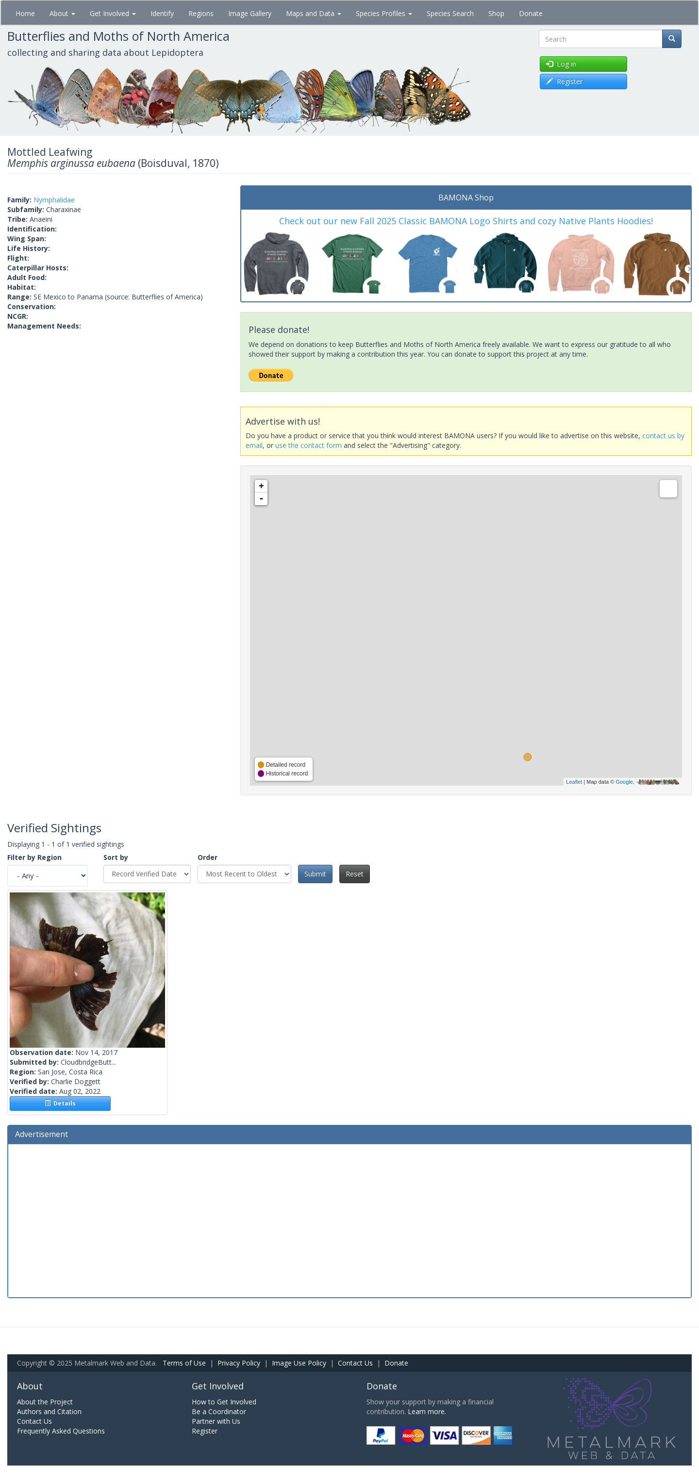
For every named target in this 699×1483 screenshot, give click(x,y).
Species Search (450, 13)
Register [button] (564, 81)
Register (204, 1430)
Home (25, 13)
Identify (162, 13)
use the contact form (308, 445)
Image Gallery (249, 13)
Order (207, 857)
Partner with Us (216, 1421)
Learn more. (427, 1411)
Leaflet (574, 782)
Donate (531, 13)
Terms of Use (184, 1363)
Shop (496, 13)
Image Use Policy (299, 1363)
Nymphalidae (54, 199)
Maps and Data (313, 13)
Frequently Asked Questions (61, 1430)
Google (624, 782)
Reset (355, 873)
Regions (201, 13)
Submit (315, 873)
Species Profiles (384, 13)
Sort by (115, 857)
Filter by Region (34, 857)
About (62, 13)
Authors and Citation (49, 1411)
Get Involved (113, 13)
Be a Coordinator (219, 1411)
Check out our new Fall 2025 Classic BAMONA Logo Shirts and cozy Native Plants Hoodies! (466, 221)
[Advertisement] (349, 1219)
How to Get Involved (224, 1401)
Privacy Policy (238, 1363)
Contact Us (355, 1363)
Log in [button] (561, 63)
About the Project (45, 1401)
